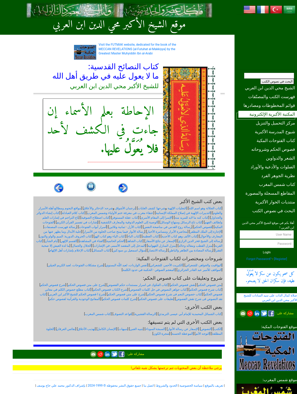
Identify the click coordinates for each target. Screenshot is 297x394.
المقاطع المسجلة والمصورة (270, 193)
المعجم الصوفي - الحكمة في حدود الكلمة (148, 270)
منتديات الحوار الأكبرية (275, 201)
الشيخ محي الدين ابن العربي (270, 87)
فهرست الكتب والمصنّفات (271, 96)
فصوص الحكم (203, 227)
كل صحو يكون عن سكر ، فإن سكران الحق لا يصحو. (270, 277)
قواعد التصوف (122, 314)
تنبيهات (123, 329)
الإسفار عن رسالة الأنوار (183, 329)
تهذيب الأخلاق (86, 329)
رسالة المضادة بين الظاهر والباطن (191, 250)
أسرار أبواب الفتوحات (92, 227)
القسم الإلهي (69, 241)
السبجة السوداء (155, 329)
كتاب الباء (134, 236)
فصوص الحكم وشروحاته (273, 149)
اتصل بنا (149, 385)
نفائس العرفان (65, 329)
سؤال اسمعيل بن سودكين (129, 250)
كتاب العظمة (150, 236)
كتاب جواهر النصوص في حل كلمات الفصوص (158, 289)
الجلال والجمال (81, 246)
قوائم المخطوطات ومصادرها (269, 105)
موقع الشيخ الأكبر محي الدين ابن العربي (119, 25)
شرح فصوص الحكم (52, 285)
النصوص (206, 329)
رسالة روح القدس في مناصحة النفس (168, 227)
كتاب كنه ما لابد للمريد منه (192, 217)
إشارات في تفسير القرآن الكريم (77, 222)
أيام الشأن (51, 241)
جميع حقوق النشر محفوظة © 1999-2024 (114, 385)
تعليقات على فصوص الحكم (156, 299)
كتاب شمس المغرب (277, 184)
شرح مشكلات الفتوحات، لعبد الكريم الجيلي (75, 265)
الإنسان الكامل (106, 329)
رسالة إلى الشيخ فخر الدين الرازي (200, 241)
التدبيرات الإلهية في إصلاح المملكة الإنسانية (183, 213)
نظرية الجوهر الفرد (278, 175)
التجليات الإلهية (177, 208)
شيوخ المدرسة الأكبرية (275, 131)
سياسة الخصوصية (190, 385)
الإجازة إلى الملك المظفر (206, 231)
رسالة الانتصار (157, 250)
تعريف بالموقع (214, 385)
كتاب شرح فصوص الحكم (205, 289)
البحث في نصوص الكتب (277, 81)
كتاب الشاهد (135, 241)
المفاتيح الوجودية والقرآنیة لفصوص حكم (74, 299)
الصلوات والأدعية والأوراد (273, 166)
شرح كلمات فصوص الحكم (119, 299)
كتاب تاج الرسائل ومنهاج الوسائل (181, 222)
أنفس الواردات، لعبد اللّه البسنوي (127, 265)
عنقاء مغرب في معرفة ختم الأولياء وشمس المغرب (120, 213)
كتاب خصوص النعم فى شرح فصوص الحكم (174, 294)
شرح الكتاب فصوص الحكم (110, 289)
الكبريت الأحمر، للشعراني (166, 265)
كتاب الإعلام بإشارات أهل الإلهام (69, 250)
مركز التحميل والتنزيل (275, 122)
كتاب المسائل (101, 250)
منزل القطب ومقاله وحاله (195, 246)
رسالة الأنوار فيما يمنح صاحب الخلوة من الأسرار (113, 231)
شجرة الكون (161, 333)
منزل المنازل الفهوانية (162, 246)
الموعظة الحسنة (182, 333)
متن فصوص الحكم (210, 285)
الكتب (218, 329)
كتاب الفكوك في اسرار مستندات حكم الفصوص (137, 285)
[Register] (280, 259)
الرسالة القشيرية (145, 314)
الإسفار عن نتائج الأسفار (160, 241)
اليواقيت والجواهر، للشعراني (203, 265)
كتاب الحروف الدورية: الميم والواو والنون (65, 236)
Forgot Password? (259, 259)
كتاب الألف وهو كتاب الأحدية (179, 236)
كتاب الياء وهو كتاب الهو (110, 236)
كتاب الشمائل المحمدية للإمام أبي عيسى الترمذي (190, 314)
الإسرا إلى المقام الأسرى (156, 217)
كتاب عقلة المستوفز (125, 217)
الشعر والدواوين (280, 158)
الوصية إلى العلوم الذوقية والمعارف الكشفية (129, 222)
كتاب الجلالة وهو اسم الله (205, 208)
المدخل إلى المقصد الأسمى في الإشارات (119, 246)
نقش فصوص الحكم (182, 285)
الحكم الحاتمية (115, 241)
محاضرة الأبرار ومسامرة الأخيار (167, 231)
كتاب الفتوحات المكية (276, 140)
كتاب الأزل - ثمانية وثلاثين (125, 227)
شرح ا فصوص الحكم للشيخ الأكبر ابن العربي (77, 294)
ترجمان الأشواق (125, 208)
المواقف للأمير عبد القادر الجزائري (199, 270)
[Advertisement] (266, 42)
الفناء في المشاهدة (91, 241)
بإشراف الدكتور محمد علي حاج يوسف (61, 385)
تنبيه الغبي (136, 329)
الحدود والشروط (166, 385)
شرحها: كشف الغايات (151, 208)
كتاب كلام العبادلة (73, 213)
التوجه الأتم (202, 333)
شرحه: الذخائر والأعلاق (98, 208)
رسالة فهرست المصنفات (60, 227)
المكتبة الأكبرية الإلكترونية (272, 114)
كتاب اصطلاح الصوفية (95, 217)
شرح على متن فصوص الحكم (86, 285)
